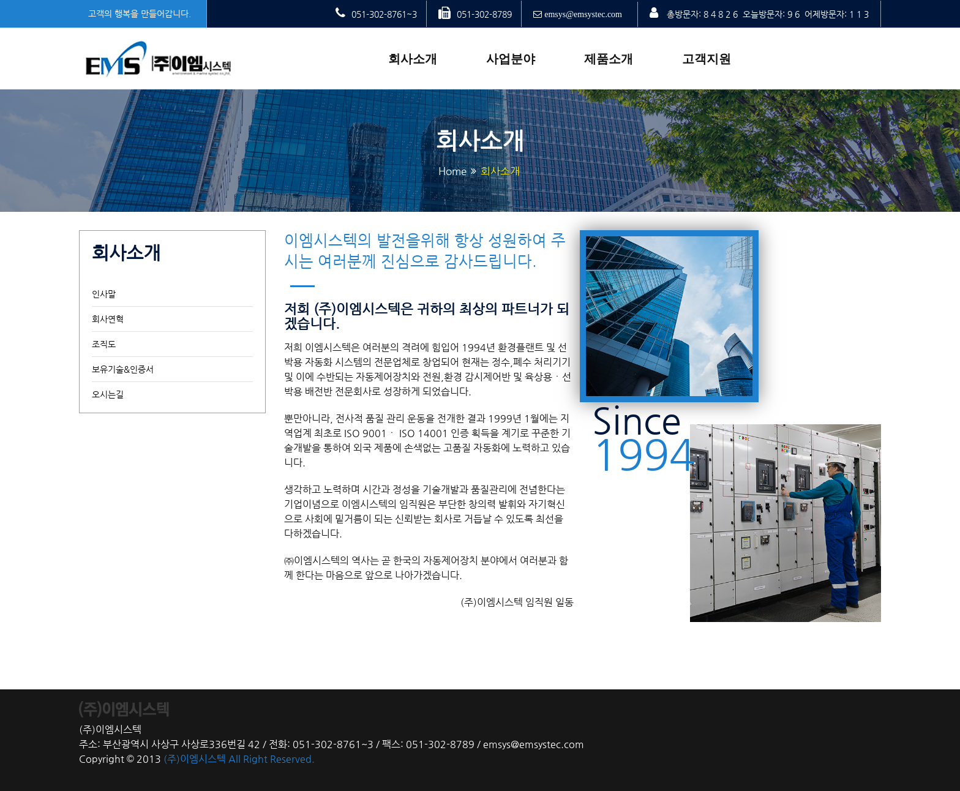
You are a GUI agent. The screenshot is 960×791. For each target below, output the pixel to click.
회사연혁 (108, 319)
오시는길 (108, 394)
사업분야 (510, 58)
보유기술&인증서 (123, 369)
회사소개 (412, 58)
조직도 (104, 344)
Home (452, 171)
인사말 (104, 294)
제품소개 (608, 58)
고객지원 (706, 58)
